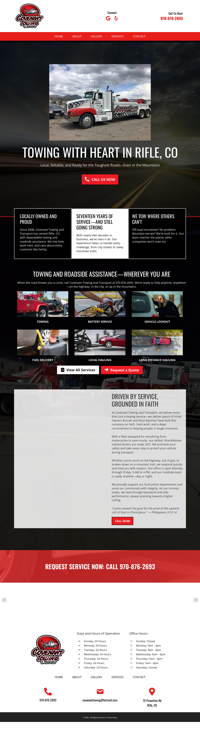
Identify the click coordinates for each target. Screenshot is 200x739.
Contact (139, 36)
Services (117, 36)
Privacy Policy (111, 717)
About (77, 36)
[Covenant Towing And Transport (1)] (100, 602)
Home (59, 36)
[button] (108, 18)
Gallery (96, 36)
